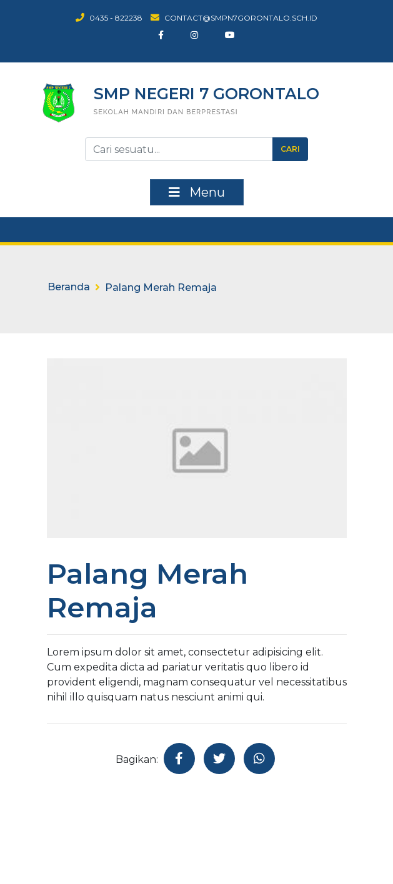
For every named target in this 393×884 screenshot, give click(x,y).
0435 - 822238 (109, 17)
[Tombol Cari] (179, 149)
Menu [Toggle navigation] (197, 192)
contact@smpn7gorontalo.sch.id (234, 17)
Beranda (68, 287)
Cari (290, 149)
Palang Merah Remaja (161, 287)
